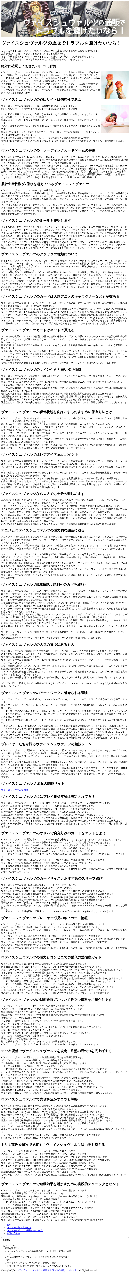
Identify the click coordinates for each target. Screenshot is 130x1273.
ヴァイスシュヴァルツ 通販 (15, 790)
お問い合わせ (13, 1233)
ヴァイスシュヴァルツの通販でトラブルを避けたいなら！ (47, 1270)
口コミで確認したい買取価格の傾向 (25, 1230)
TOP (9, 1225)
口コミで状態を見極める (19, 1227)
